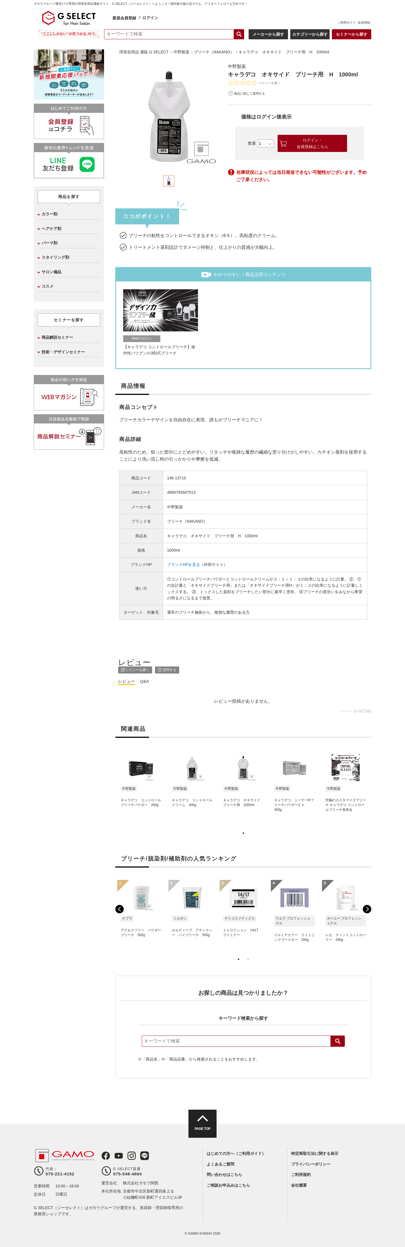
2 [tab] (248, 965)
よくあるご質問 (220, 1164)
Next (367, 909)
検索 (338, 1041)
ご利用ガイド (346, 22)
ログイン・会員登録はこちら (312, 143)
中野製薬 (237, 66)
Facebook (105, 1155)
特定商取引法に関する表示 (314, 1153)
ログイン (150, 17)
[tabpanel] (168, 116)
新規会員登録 (124, 18)
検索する (239, 34)
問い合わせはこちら (224, 1174)
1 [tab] (243, 839)
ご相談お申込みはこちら (228, 1185)
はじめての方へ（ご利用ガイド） (236, 1153)
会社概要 (299, 1185)
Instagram (131, 1155)
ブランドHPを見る (183, 564)
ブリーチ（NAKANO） (187, 521)
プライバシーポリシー (310, 1164)
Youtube (118, 1155)
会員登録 (364, 22)
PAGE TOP (202, 1129)
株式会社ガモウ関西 (140, 1183)
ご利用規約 (301, 1174)
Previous (119, 909)
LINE (144, 1155)
